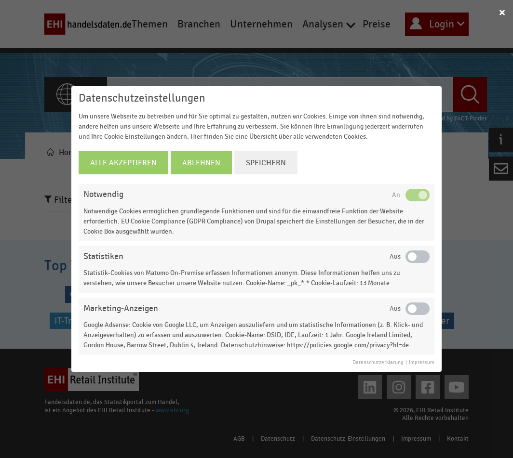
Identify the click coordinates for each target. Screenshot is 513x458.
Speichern (266, 162)
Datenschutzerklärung (378, 363)
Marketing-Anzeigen (120, 308)
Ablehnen (201, 162)
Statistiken (103, 256)
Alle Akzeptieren (123, 162)
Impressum (421, 363)
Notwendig (103, 194)
